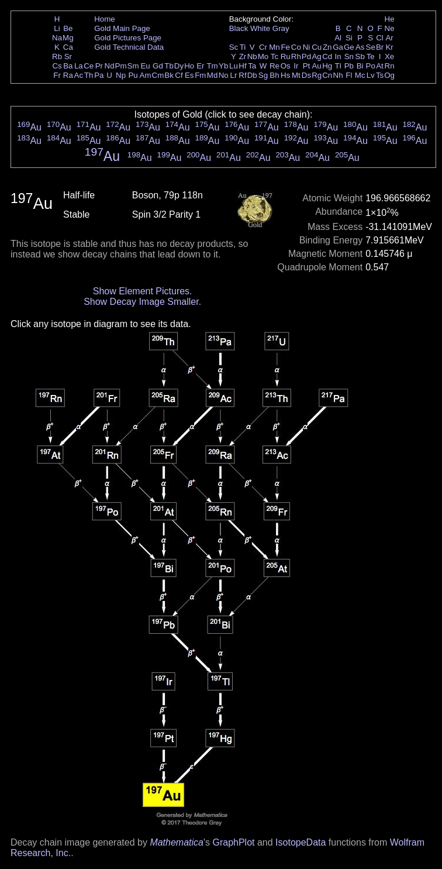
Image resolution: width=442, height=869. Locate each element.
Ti (243, 47)
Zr (243, 56)
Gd (158, 65)
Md (212, 75)
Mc (360, 75)
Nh (338, 75)
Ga (338, 47)
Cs (56, 65)
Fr (57, 75)
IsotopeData (300, 842)
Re (274, 65)
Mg (68, 37)
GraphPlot (233, 842)
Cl (380, 37)
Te (371, 56)
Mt (296, 75)
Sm (133, 65)
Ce (89, 65)
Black (238, 28)
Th (89, 75)
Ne (390, 28)
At (380, 65)
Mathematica (176, 842)
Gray (280, 28)
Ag (316, 56)
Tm (211, 65)
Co (296, 47)
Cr (263, 47)
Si (349, 37)
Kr (389, 47)
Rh (296, 56)
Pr (99, 65)
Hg (327, 65)
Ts (380, 75)
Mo (263, 56)
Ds (306, 75)
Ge (349, 47)
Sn (349, 56)
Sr (68, 56)
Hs (285, 75)
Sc (234, 47)
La (78, 65)
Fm (200, 75)
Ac (79, 75)
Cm (158, 75)
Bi (360, 65)
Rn (390, 65)
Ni (306, 47)
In (338, 56)
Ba (67, 65)
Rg (317, 75)
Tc (274, 56)
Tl (338, 65)
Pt (306, 65)
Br (380, 47)
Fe (285, 47)
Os (286, 65)
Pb (349, 65)
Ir (295, 65)
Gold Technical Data (129, 47)
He (390, 19)
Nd (110, 65)
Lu (233, 65)
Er (200, 65)
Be (67, 28)
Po (370, 65)
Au (316, 65)
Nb (252, 56)
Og (389, 75)
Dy (179, 65)
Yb (223, 65)
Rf (242, 75)
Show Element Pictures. (142, 291)
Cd (327, 56)
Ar (389, 37)
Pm (121, 65)
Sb (360, 56)
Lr (233, 75)
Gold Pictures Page (127, 37)
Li (57, 28)
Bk (169, 75)
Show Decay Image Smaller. (142, 302)
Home (104, 19)
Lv (371, 75)
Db (252, 75)
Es (189, 75)
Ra (68, 75)
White (260, 28)
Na (57, 37)
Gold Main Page (122, 28)
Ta (252, 65)
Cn (327, 75)
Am (145, 75)
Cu (317, 47)
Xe (389, 56)
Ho (189, 65)
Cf (178, 75)
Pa (98, 75)
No (224, 75)
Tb (169, 65)
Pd (306, 56)
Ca (68, 47)
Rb (57, 56)
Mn (274, 47)
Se (370, 47)
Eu (145, 65)
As (360, 47)
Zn (327, 47)
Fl (349, 75)
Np (121, 75)
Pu (132, 75)
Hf (242, 65)
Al (337, 37)
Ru (286, 56)
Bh (274, 75)
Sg (263, 75)
